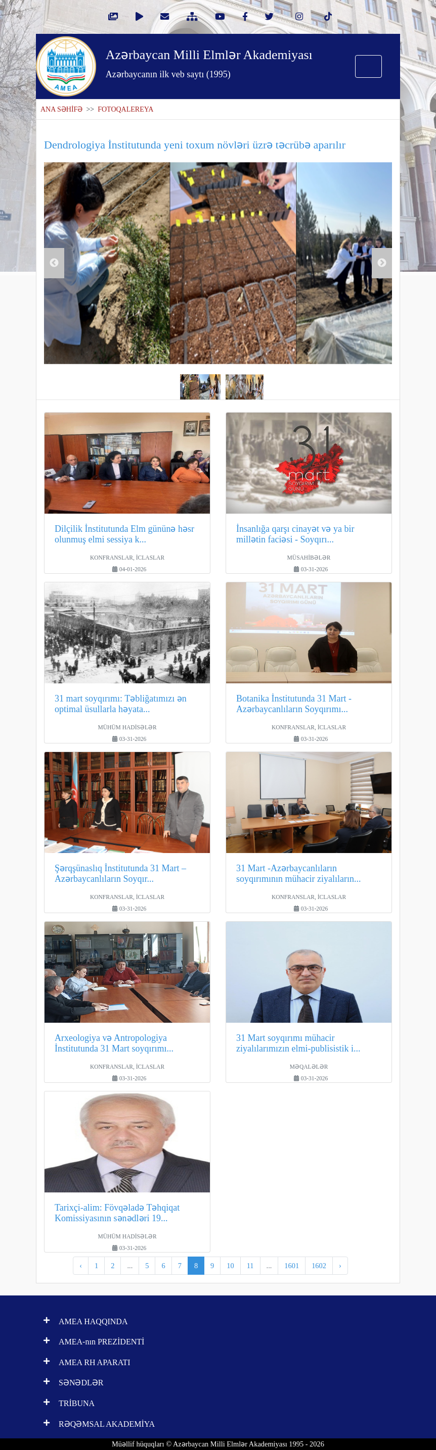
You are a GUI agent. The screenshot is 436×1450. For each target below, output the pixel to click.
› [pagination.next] (340, 1266)
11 (250, 1266)
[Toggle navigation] (368, 66)
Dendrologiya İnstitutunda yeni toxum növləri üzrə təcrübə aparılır (194, 144)
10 (230, 1266)
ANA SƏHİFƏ (61, 109)
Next (382, 263)
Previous (54, 263)
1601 (291, 1266)
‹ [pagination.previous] (80, 1266)
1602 (319, 1266)
